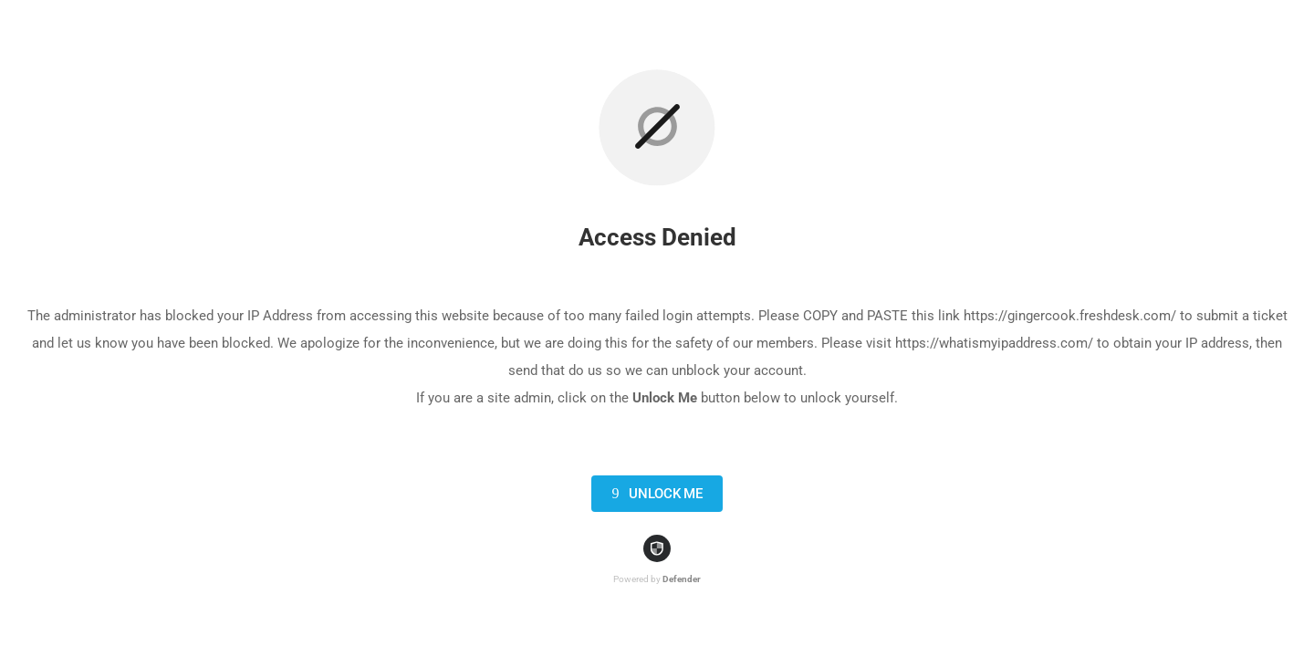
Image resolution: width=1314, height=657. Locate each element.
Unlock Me (654, 493)
